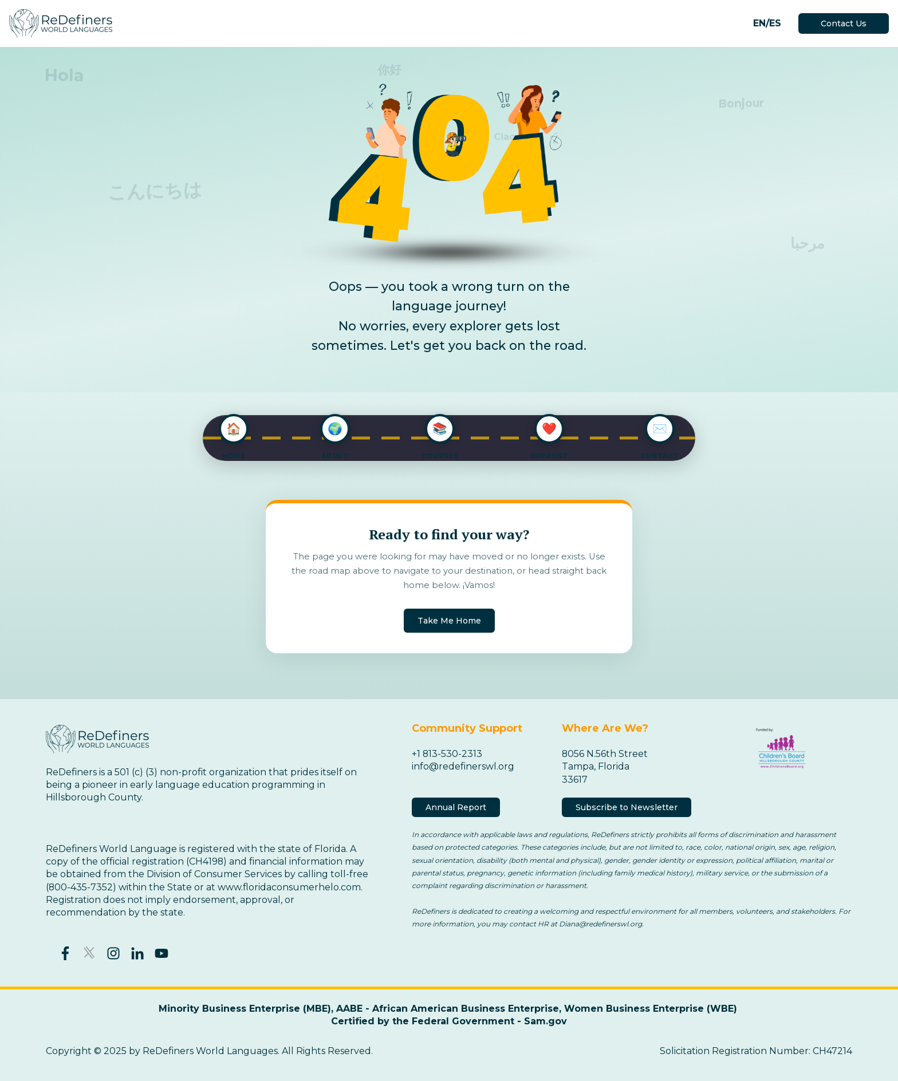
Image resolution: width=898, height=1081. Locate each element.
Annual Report (456, 807)
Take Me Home (449, 621)
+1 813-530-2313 (447, 753)
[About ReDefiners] (335, 438)
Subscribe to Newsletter (627, 807)
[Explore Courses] (440, 438)
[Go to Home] (234, 438)
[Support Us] (549, 438)
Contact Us (844, 23)
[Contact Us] (659, 438)
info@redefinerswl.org (463, 766)
